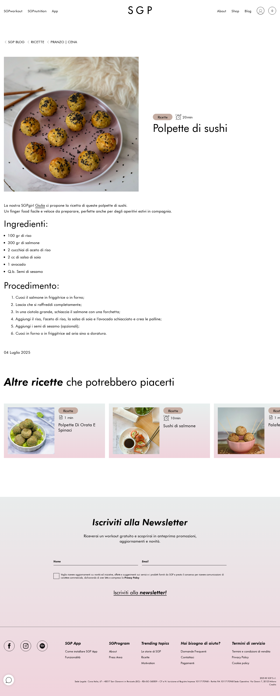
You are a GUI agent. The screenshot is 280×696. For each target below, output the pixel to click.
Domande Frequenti (193, 651)
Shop (235, 11)
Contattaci (187, 657)
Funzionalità (72, 657)
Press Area (115, 657)
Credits (272, 684)
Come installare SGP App (81, 651)
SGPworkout (13, 11)
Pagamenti (187, 663)
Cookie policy (240, 663)
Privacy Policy (240, 657)
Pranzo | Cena (64, 41)
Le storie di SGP (151, 651)
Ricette (37, 41)
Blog (248, 11)
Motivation (148, 663)
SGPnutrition (37, 11)
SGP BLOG (16, 41)
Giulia (40, 205)
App (55, 11)
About (221, 11)
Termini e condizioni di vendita (251, 651)
